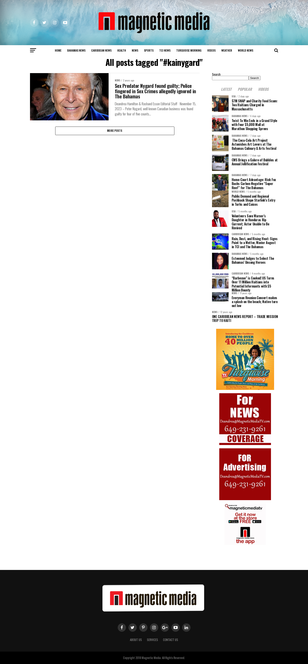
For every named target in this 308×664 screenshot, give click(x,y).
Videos (211, 50)
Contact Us (170, 639)
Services (152, 639)
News (135, 50)
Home (58, 50)
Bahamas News (76, 50)
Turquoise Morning (188, 50)
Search (216, 74)
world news (245, 50)
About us (136, 639)
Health (121, 50)
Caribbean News (101, 50)
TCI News (164, 50)
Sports (148, 50)
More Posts (114, 131)
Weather (226, 50)
